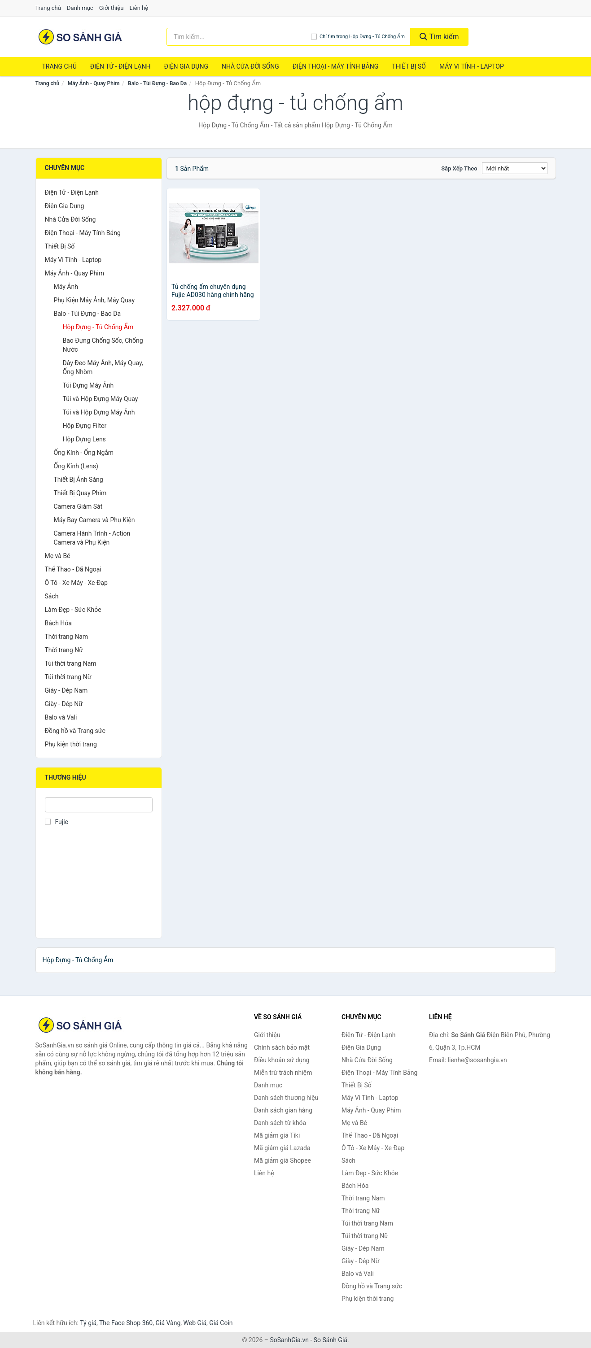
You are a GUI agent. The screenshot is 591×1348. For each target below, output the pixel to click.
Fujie (56, 821)
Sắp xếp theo (459, 168)
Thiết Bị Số (409, 66)
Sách (52, 596)
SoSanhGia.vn (289, 1340)
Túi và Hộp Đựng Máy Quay (100, 398)
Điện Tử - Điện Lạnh (120, 66)
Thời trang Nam (66, 636)
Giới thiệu (111, 7)
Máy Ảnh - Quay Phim (94, 83)
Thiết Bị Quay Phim (80, 493)
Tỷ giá (88, 1322)
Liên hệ (139, 7)
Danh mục (80, 7)
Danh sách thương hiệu (286, 1097)
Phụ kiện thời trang (71, 744)
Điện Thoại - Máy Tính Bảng (335, 66)
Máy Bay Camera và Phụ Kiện (94, 519)
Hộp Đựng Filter (85, 425)
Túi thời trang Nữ (68, 677)
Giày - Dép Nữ (64, 703)
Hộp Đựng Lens (84, 439)
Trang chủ (48, 7)
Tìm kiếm (439, 36)
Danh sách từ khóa (280, 1122)
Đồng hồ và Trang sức (75, 730)
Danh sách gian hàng (283, 1110)
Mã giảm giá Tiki (277, 1135)
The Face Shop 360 (126, 1322)
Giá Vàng (167, 1322)
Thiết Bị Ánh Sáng (78, 479)
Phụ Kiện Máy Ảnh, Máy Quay (94, 300)
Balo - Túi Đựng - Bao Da (157, 83)
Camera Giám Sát (78, 506)
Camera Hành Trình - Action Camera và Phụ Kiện (92, 538)
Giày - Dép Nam (66, 690)
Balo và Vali (61, 717)
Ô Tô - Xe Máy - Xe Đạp (76, 582)
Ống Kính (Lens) (76, 466)
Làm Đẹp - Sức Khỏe (73, 609)
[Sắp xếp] (514, 168)
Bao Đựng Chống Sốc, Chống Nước (103, 345)
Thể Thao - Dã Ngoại (73, 569)
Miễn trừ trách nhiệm (283, 1072)
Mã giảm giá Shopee (282, 1160)
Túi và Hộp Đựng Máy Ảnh (99, 412)
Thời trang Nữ (64, 650)
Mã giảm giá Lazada (282, 1148)
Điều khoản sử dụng (282, 1060)
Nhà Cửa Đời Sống (250, 66)
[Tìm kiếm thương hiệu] (238, 37)
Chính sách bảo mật (282, 1047)
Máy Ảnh (66, 286)
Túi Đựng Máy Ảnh (88, 385)
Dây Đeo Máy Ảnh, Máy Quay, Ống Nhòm (103, 367)
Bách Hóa (58, 623)
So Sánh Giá (330, 1340)
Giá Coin (220, 1322)
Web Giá (195, 1322)
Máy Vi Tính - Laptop (471, 66)
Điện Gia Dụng (186, 66)
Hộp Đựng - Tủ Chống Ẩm (98, 327)
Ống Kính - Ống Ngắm (84, 452)
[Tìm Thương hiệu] (99, 804)
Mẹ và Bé (57, 555)
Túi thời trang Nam (70, 663)
